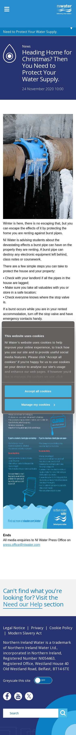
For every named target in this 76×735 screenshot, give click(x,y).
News (26, 46)
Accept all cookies (38, 391)
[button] (43, 680)
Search (62, 713)
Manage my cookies (38, 404)
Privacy (37, 627)
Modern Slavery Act (25, 633)
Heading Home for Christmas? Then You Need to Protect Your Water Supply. (33, 27)
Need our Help (22, 604)
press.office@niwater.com (21, 544)
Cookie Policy (60, 627)
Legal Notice (14, 627)
